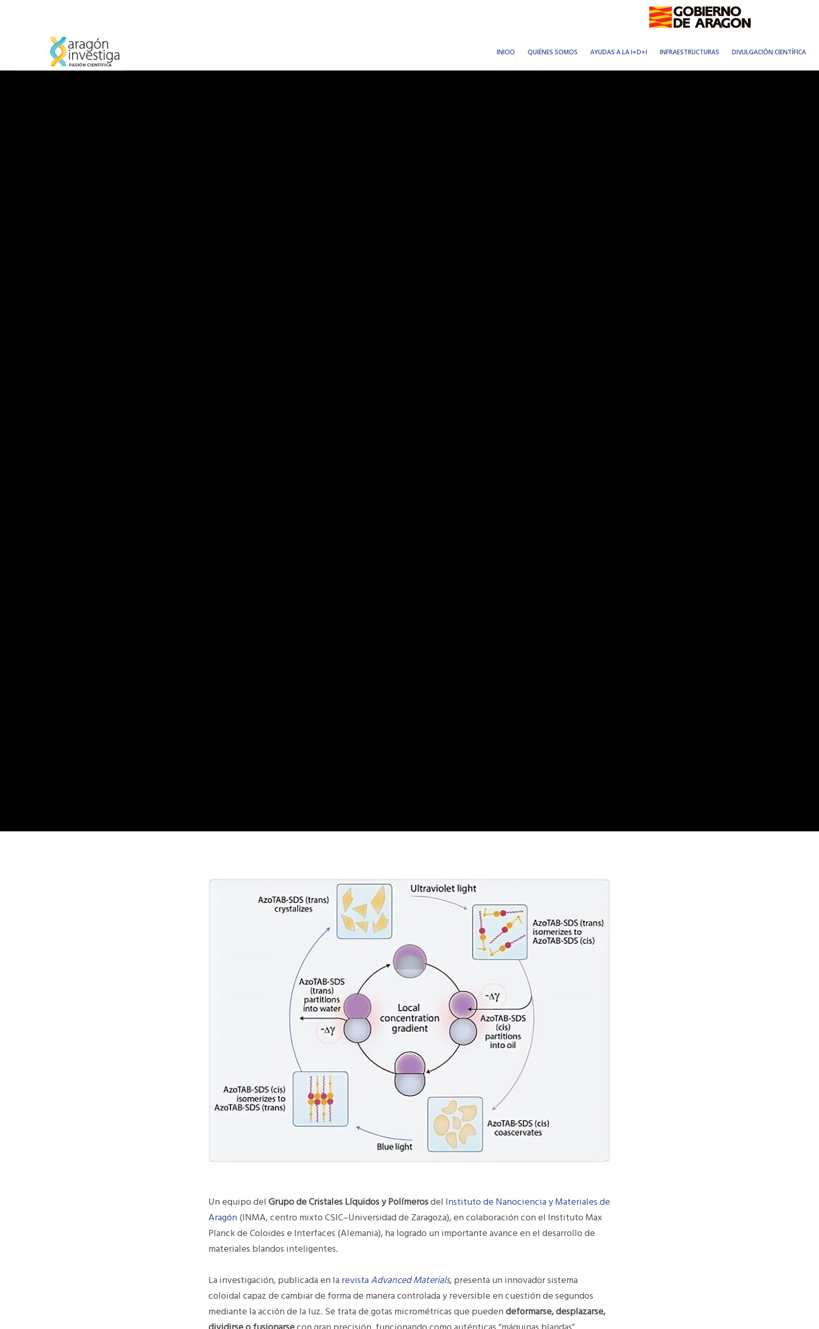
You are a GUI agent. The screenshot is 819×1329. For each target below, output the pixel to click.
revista (396, 1280)
